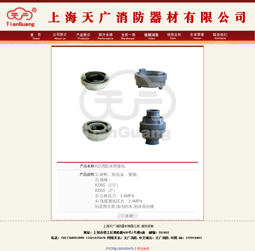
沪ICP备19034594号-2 (121, 248)
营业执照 (143, 248)
